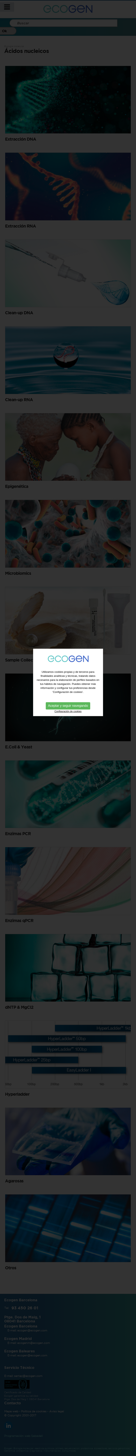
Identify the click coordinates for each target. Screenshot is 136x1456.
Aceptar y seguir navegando (68, 680)
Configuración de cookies (68, 686)
